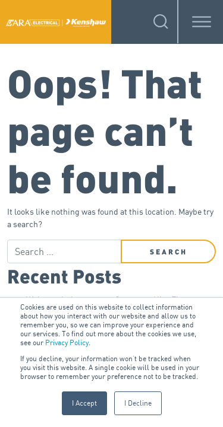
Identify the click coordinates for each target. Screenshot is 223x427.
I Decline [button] (138, 403)
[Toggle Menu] (201, 21)
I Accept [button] (84, 403)
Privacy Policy (67, 342)
